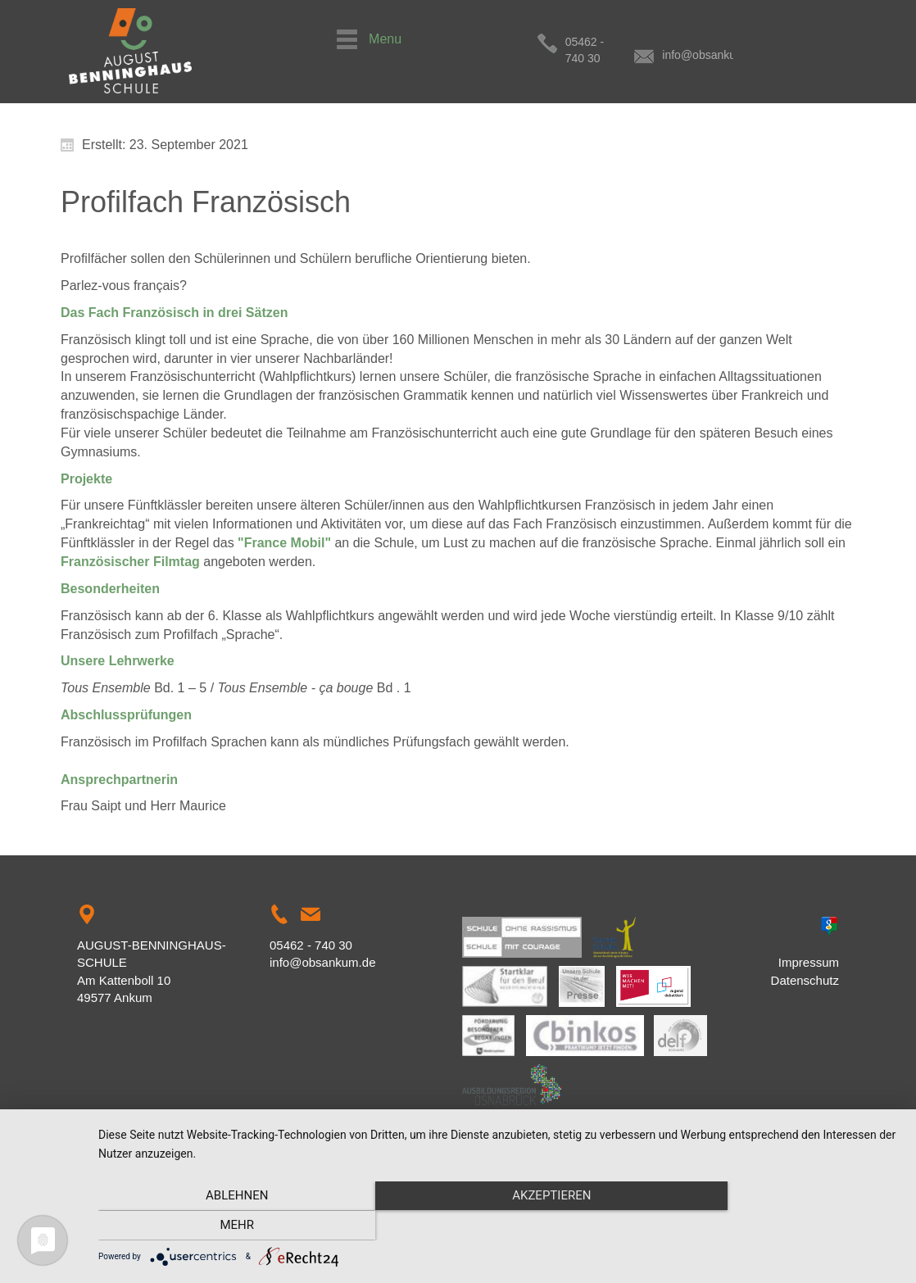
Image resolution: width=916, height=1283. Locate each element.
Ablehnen (219, 1226)
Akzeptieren (499, 1226)
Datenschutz (805, 980)
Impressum (808, 962)
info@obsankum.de (739, 41)
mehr (779, 1226)
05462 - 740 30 (603, 41)
